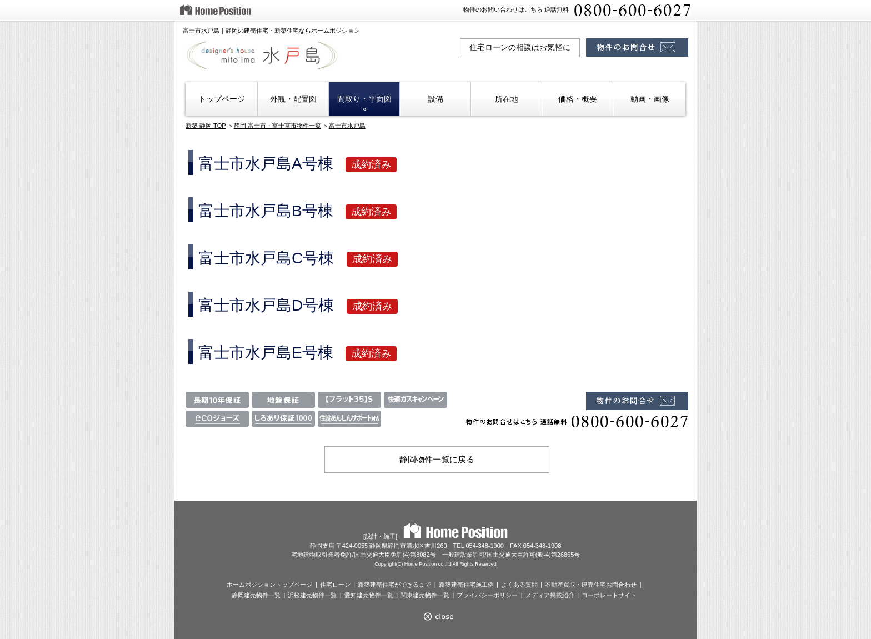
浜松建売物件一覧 (312, 595)
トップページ (221, 98)
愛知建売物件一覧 (368, 595)
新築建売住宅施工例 (466, 584)
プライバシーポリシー (487, 595)
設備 (435, 98)
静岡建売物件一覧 (256, 595)
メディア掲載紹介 (549, 595)
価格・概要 (577, 98)
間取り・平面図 (364, 98)
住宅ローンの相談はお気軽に (519, 47)
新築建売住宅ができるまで (394, 584)
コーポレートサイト (609, 595)
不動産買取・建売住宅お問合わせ (591, 584)
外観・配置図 (293, 98)
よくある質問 (519, 584)
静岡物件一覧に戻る (436, 459)
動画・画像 (649, 98)
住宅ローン (335, 584)
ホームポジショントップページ (269, 584)
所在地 (506, 98)
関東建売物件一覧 (425, 595)
